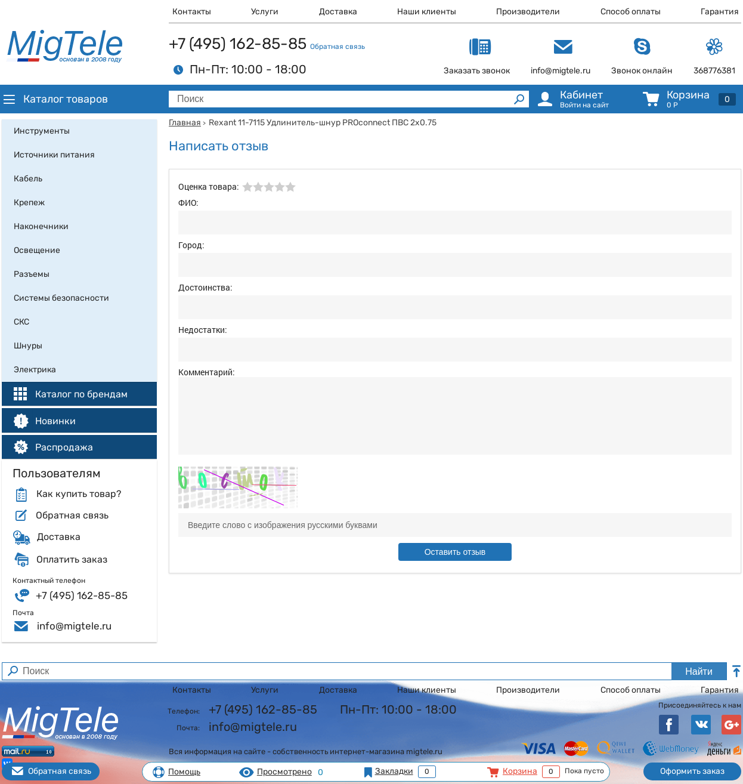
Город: (191, 245)
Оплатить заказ (71, 559)
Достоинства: (205, 287)
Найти (699, 671)
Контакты (191, 12)
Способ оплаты (630, 12)
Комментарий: (206, 372)
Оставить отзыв (455, 552)
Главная (185, 123)
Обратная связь (337, 46)
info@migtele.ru (74, 626)
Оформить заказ (692, 771)
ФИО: (188, 202)
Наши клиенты (426, 12)
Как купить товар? (78, 494)
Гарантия (720, 12)
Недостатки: (202, 329)
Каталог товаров (55, 99)
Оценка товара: (208, 187)
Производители (528, 12)
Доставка (338, 12)
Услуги (264, 12)
